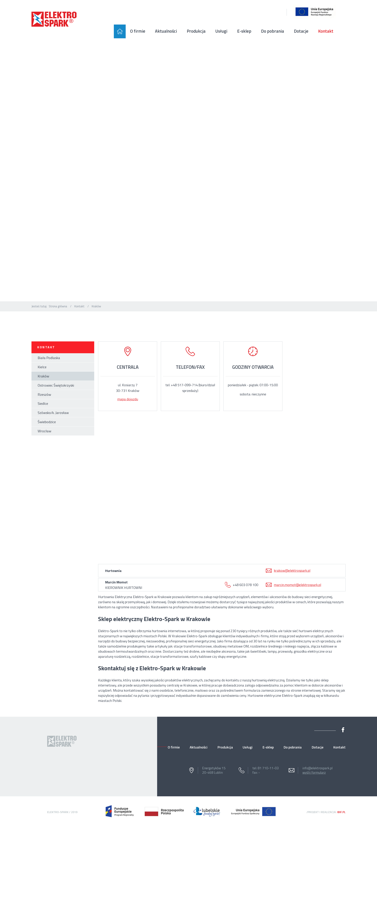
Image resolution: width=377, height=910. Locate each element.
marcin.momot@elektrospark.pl (297, 584)
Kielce (42, 367)
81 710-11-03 (268, 768)
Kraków (43, 376)
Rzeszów (44, 394)
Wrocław (44, 431)
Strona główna (58, 306)
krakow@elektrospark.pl (292, 570)
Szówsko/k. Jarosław (53, 412)
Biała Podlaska (49, 357)
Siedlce (43, 403)
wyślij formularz (314, 772)
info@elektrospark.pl (317, 768)
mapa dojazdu (127, 399)
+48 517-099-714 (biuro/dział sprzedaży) (193, 387)
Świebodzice (47, 422)
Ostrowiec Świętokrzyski (56, 385)
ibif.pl (341, 812)
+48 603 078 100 (245, 584)
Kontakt (79, 306)
